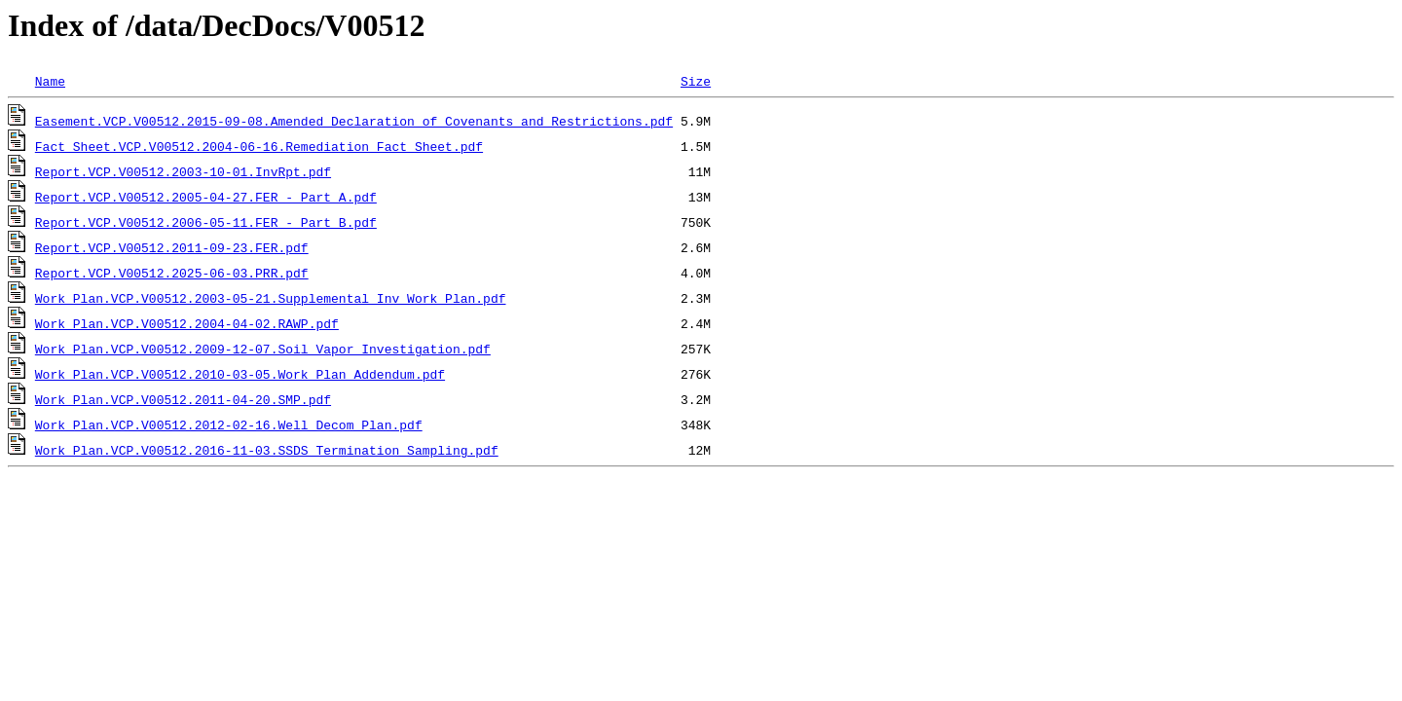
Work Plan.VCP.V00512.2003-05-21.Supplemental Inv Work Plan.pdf (270, 298)
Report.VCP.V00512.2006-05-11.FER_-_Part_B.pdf (206, 222)
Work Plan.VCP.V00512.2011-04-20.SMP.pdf (183, 399)
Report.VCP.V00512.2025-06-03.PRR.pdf (172, 272)
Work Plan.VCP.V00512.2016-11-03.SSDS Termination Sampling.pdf (266, 450)
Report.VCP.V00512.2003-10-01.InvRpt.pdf (183, 171)
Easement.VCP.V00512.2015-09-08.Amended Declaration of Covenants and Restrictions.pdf (354, 120)
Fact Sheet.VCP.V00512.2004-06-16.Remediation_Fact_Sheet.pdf (259, 146)
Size (696, 81)
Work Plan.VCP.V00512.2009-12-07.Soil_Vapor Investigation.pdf (263, 348)
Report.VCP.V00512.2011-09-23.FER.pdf (172, 247)
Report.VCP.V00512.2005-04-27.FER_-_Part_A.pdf (206, 196)
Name (50, 81)
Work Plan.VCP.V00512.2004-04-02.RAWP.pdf (187, 323)
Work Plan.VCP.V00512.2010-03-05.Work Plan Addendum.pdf (240, 374)
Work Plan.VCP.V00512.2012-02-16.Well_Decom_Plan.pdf (229, 424)
